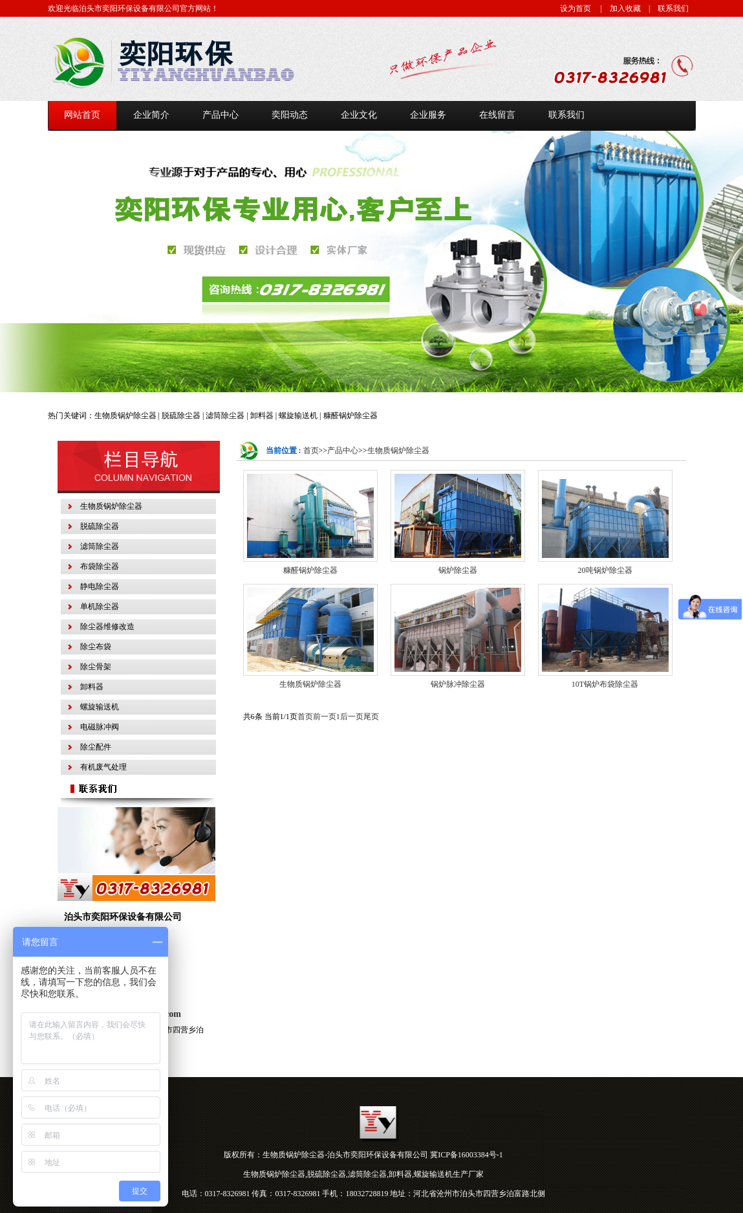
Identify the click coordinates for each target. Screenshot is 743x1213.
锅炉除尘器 (457, 570)
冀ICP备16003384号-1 (466, 1154)
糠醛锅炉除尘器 (310, 570)
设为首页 (575, 8)
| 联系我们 (665, 8)
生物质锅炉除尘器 (398, 450)
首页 (311, 450)
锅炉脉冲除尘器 (458, 684)
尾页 (371, 716)
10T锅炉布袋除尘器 (605, 684)
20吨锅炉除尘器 (605, 570)
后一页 (351, 716)
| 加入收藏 (617, 8)
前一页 (324, 716)
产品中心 (342, 450)
